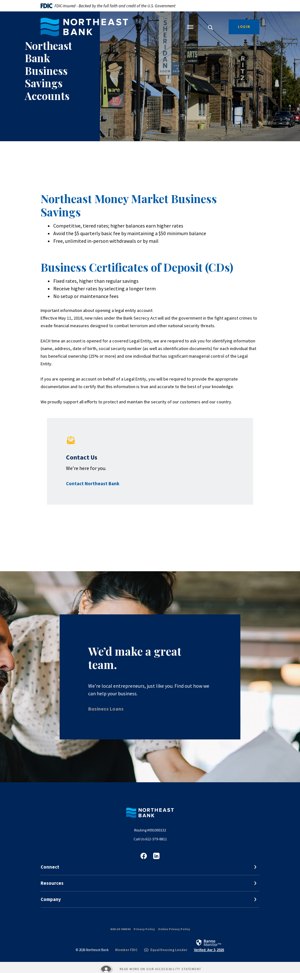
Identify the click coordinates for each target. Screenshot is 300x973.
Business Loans (106, 708)
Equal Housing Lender (168, 950)
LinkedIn (156, 856)
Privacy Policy (144, 929)
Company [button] (51, 899)
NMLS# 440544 (120, 929)
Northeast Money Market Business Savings (129, 205)
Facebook (143, 856)
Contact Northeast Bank (92, 483)
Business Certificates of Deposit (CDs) (137, 267)
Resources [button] (52, 883)
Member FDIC (126, 950)
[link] (209, 945)
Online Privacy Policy (174, 929)
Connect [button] (50, 867)
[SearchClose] (210, 27)
